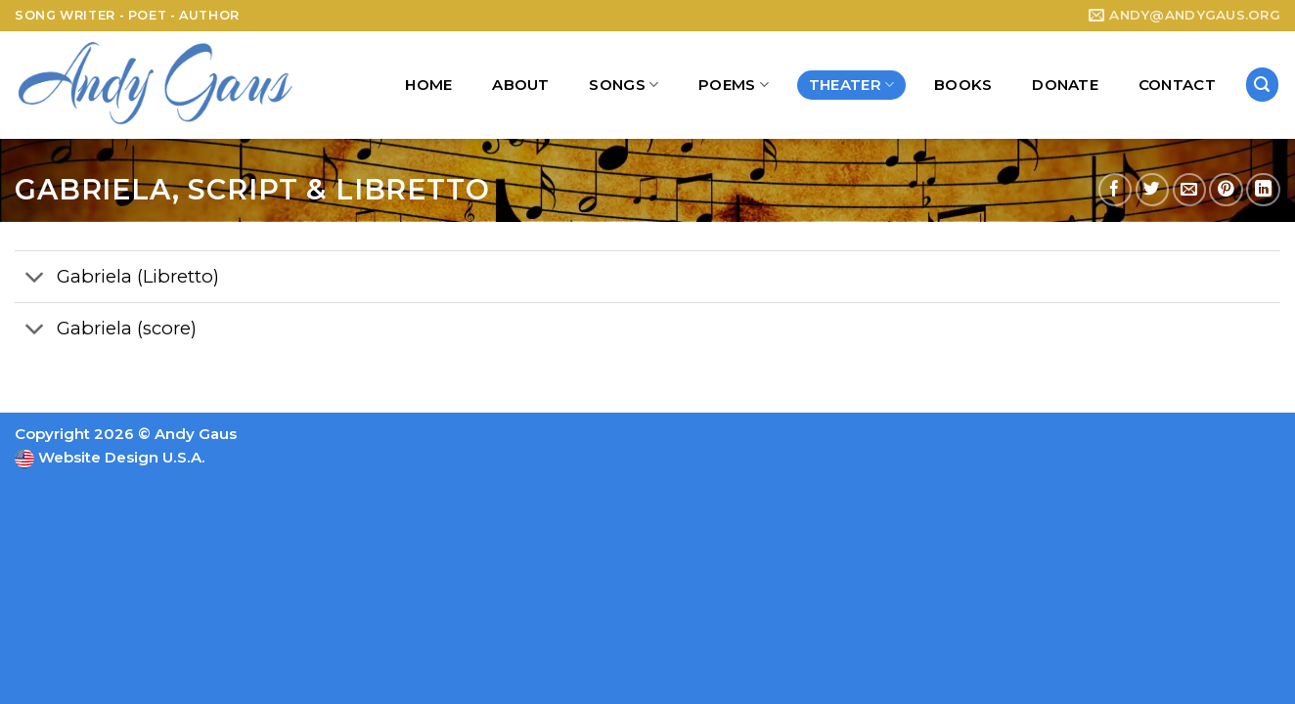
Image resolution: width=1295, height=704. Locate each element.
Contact (1177, 84)
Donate (1065, 84)
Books (963, 84)
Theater (852, 85)
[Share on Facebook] (1115, 190)
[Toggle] (35, 279)
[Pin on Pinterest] (1226, 190)
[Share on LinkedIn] (1263, 190)
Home (428, 84)
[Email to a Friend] (1190, 190)
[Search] (1262, 84)
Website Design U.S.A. (119, 457)
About (521, 84)
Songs (623, 85)
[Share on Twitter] (1153, 190)
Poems (733, 85)
